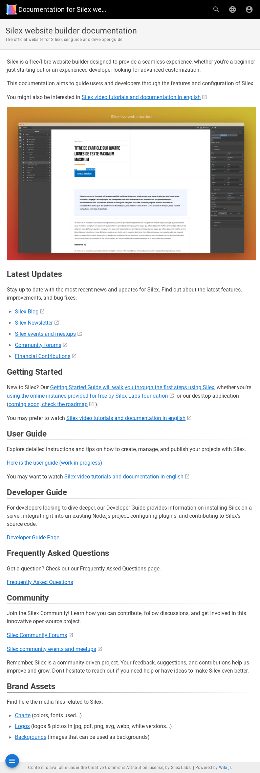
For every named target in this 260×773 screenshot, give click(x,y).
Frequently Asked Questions (40, 582)
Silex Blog (27, 311)
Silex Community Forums (37, 635)
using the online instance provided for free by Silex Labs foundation (87, 396)
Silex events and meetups (45, 334)
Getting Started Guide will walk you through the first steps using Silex (132, 387)
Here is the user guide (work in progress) (54, 463)
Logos (22, 726)
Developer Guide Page (33, 537)
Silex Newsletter (34, 323)
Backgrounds (30, 737)
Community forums (38, 345)
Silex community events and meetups (51, 649)
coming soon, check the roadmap (48, 404)
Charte (22, 715)
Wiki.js (225, 767)
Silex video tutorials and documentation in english (141, 97)
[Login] (249, 9)
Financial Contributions (42, 356)
